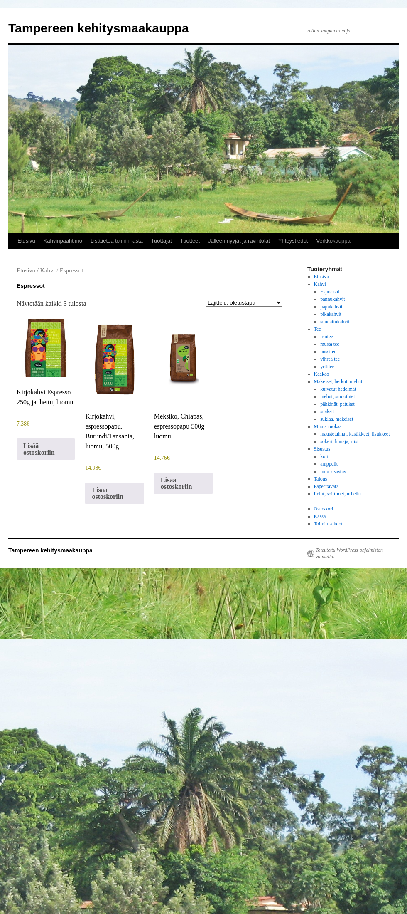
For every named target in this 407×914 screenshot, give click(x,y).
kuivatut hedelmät (338, 389)
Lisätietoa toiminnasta (117, 241)
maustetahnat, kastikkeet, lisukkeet (355, 434)
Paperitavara (326, 486)
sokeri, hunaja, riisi (339, 441)
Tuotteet (190, 241)
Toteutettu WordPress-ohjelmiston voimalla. (349, 553)
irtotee (326, 336)
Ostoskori (323, 509)
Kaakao (321, 374)
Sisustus (322, 449)
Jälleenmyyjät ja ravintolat (239, 241)
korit (325, 456)
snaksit (327, 411)
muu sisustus (333, 471)
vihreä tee (330, 359)
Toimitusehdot (328, 524)
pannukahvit (332, 299)
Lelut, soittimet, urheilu (337, 494)
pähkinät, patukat (337, 404)
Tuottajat (161, 241)
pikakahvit (330, 314)
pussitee (328, 351)
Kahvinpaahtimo (63, 241)
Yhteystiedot (293, 241)
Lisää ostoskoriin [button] (39, 449)
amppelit (329, 464)
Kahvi (47, 270)
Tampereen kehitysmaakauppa (98, 28)
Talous (320, 479)
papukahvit (331, 307)
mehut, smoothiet (337, 396)
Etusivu (26, 241)
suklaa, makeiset (336, 419)
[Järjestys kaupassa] (244, 303)
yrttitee (327, 366)
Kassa (320, 516)
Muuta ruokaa (328, 426)
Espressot (329, 292)
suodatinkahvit (335, 321)
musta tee (329, 344)
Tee (317, 329)
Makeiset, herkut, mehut (338, 381)
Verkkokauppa (333, 241)
